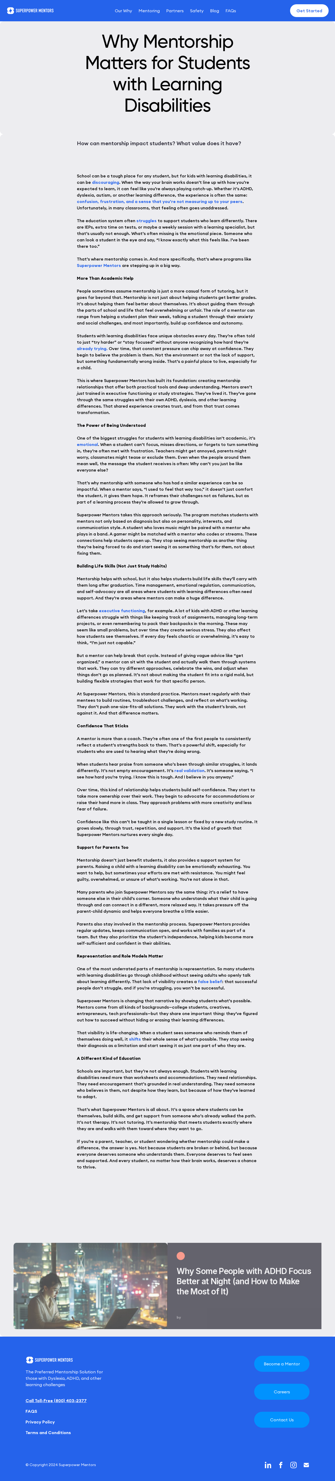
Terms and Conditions (48, 1432)
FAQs (230, 10)
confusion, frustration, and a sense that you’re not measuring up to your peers (159, 201)
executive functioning (122, 610)
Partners (175, 10)
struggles (146, 220)
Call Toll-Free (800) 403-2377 (56, 1400)
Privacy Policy (40, 1422)
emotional (87, 444)
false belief (210, 981)
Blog (214, 10)
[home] (30, 10)
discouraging (105, 182)
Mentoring (149, 10)
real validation (189, 770)
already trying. (92, 348)
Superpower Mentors (99, 265)
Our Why (123, 10)
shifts (135, 1039)
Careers (282, 1391)
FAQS (31, 1411)
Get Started (309, 10)
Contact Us (282, 1419)
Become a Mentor (282, 1363)
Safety (197, 10)
